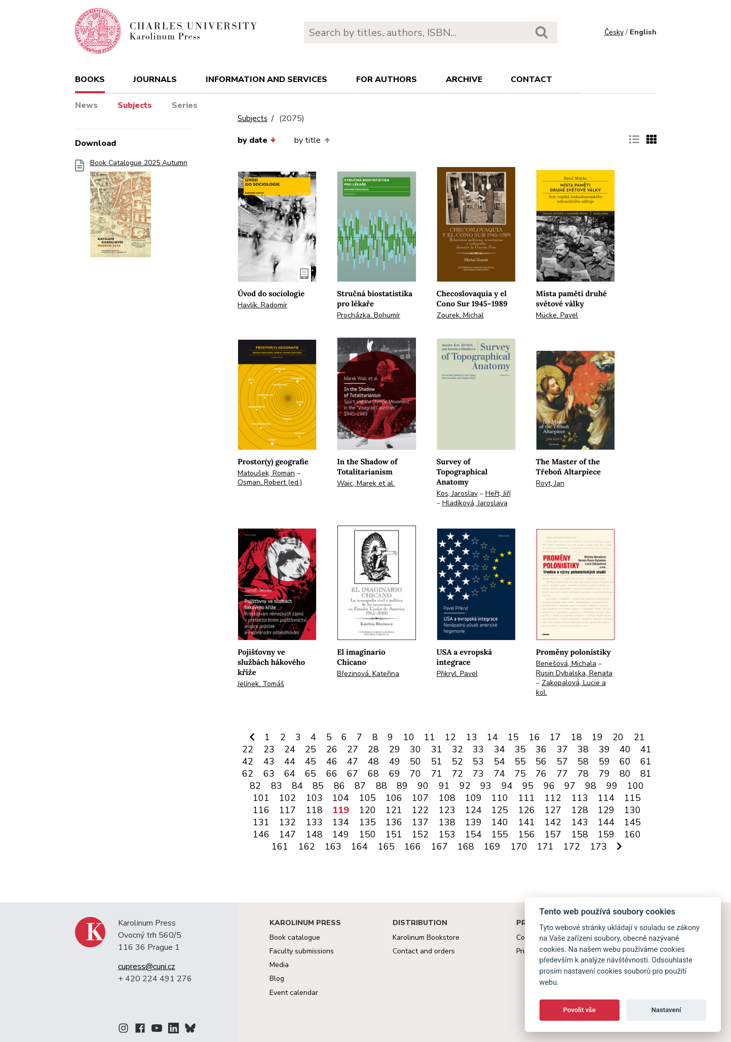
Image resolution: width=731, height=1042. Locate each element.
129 (606, 810)
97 (569, 786)
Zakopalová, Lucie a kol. (571, 687)
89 (402, 786)
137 (420, 822)
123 (447, 810)
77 (562, 774)
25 (310, 749)
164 (359, 846)
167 (439, 846)
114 (606, 798)
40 (625, 749)
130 (632, 810)
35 (520, 749)
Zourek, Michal (460, 315)
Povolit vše (579, 1010)
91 (444, 786)
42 (247, 761)
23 (269, 749)
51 (436, 761)
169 (492, 846)
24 (289, 749)
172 (571, 846)
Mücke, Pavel (557, 315)
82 (255, 786)
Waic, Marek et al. (366, 483)
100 (635, 786)
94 (507, 786)
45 (310, 761)
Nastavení (666, 1010)
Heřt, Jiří (498, 493)
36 (541, 749)
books (90, 79)
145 (632, 822)
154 (473, 834)
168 (465, 846)
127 (553, 810)
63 (269, 774)
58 (583, 761)
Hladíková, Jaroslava (475, 503)
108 (447, 798)
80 (625, 774)
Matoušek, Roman (266, 473)
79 (604, 774)
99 (612, 786)
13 (471, 737)
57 (562, 761)
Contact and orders (424, 951)
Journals (155, 79)
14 (492, 737)
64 (289, 774)
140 (499, 822)
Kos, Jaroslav (457, 493)
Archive (464, 79)
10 (408, 737)
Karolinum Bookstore (426, 937)
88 (381, 786)
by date (257, 140)
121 (394, 810)
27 (352, 749)
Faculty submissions (302, 951)
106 (394, 798)
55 (520, 761)
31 (436, 749)
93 (485, 786)
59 (604, 761)
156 (526, 834)
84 (297, 786)
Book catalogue (295, 937)
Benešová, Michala (566, 663)
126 (526, 810)
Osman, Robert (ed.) (270, 482)
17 (555, 737)
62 (247, 774)
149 (340, 834)
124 (473, 810)
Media (279, 965)
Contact (531, 79)
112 (553, 798)
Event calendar (294, 992)
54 (499, 761)
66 (331, 774)
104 (340, 798)
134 (340, 822)
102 (287, 798)
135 (367, 822)
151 (394, 834)
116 (261, 810)
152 (420, 834)
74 (499, 774)
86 (339, 786)
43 (269, 761)
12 (450, 737)
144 (606, 822)
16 (534, 737)
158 (579, 834)
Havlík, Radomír (262, 305)
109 (473, 798)
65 (310, 774)
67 (352, 774)
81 (645, 774)
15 (513, 737)
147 (287, 834)
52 (457, 761)
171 (545, 846)
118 (314, 810)
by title (311, 140)
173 (598, 846)
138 (447, 822)
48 (373, 761)
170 (519, 846)
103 (314, 798)
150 (367, 834)
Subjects (135, 105)
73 (478, 774)
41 (645, 749)
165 (386, 846)
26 (331, 749)
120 (367, 810)
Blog (277, 978)
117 (287, 810)
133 (314, 822)
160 (632, 834)
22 (247, 749)
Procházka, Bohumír (368, 315)
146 (261, 834)
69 (394, 774)
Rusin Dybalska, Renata (574, 673)
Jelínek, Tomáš (261, 684)
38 (583, 749)
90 (423, 786)
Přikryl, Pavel (457, 673)
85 (318, 786)
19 (597, 737)
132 (287, 822)
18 (576, 737)
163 (333, 846)
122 (420, 810)
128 (579, 810)
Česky (614, 32)
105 (367, 798)
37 (562, 749)
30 (415, 749)
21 (639, 737)
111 (526, 798)
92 (465, 786)
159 (606, 834)
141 (526, 822)
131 (261, 822)
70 (415, 774)
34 (499, 749)
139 (473, 822)
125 (499, 810)
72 (457, 774)
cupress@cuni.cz (146, 966)
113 (579, 798)
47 (352, 761)
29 (394, 749)
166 (412, 846)
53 (478, 761)
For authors (386, 79)
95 (527, 786)
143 (579, 822)
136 (394, 822)
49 (394, 761)
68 (373, 774)
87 (360, 786)
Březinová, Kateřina (368, 673)
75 (520, 774)
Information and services (266, 79)
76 (541, 774)
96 (549, 786)
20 (618, 737)
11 (429, 737)
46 (331, 761)
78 (583, 774)
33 (478, 749)
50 (415, 761)
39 (604, 749)
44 (289, 761)
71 (436, 774)
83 (276, 786)
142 (553, 822)
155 (499, 834)
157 (553, 834)
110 (499, 798)
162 (306, 846)
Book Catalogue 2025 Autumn (138, 211)
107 (420, 798)
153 (447, 834)
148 (314, 834)
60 (625, 761)
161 (280, 846)
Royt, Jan (550, 483)
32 (457, 749)
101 (261, 798)
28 (373, 749)
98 (590, 786)
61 (645, 761)
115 (632, 798)
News (86, 105)
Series (185, 105)
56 (541, 761)
